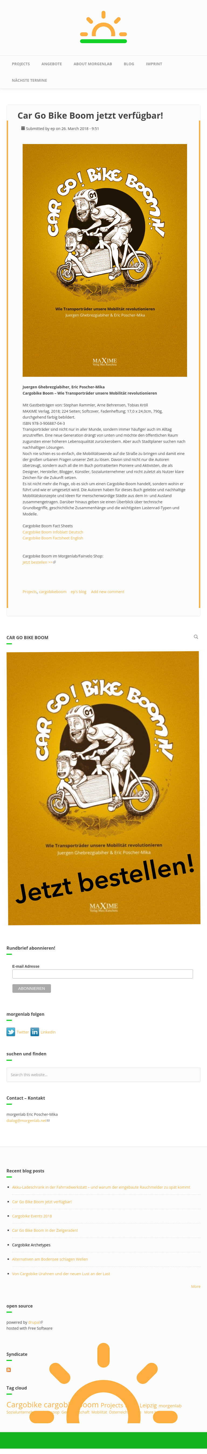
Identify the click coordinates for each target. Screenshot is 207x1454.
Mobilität (99, 1412)
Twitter (23, 1032)
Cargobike (24, 1404)
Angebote (52, 63)
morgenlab (170, 1405)
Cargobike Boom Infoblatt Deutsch (53, 532)
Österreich (118, 1412)
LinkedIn (48, 1032)
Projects (21, 63)
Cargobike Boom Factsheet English (53, 537)
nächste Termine (29, 80)
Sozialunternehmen (23, 1412)
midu (131, 1405)
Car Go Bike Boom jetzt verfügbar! (42, 1201)
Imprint (154, 63)
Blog (129, 63)
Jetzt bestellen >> (39, 562)
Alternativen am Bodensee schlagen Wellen (50, 1259)
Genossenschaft (75, 1412)
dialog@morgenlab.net (28, 1120)
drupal (35, 1322)
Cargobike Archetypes (31, 1244)
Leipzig (148, 1405)
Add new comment (107, 591)
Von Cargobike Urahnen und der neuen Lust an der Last (61, 1273)
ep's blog (79, 591)
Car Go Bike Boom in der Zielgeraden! (45, 1230)
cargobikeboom (53, 591)
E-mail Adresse (26, 966)
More (196, 1286)
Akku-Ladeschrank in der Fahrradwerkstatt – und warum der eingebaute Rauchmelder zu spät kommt (101, 1187)
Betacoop (51, 1412)
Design (135, 1412)
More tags (153, 1412)
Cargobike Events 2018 (32, 1216)
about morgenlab (93, 63)
